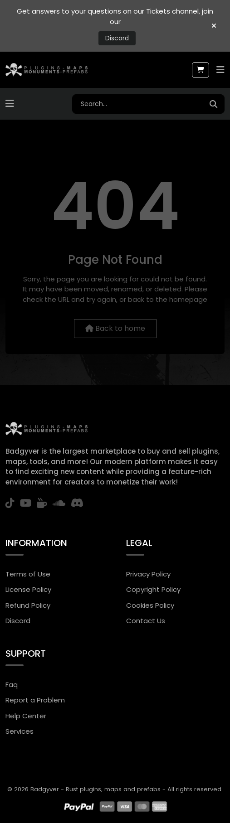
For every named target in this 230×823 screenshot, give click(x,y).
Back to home (115, 328)
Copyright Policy (153, 589)
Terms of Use (27, 574)
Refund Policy (27, 605)
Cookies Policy (150, 605)
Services (19, 731)
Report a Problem (35, 700)
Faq (11, 684)
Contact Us (145, 620)
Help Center (25, 716)
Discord (117, 38)
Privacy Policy (148, 574)
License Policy (28, 589)
